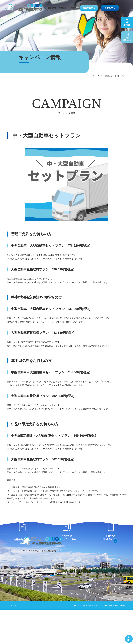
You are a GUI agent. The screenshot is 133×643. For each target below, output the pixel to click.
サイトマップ (55, 638)
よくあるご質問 (102, 3)
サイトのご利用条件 (14, 638)
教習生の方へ (89, 8)
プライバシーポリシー (36, 638)
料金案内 (52, 8)
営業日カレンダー (88, 3)
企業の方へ (110, 8)
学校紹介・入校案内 (68, 8)
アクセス (114, 3)
